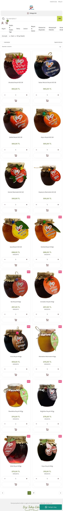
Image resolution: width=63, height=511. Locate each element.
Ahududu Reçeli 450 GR (16, 82)
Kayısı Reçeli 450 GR (47, 137)
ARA (60, 18)
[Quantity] (16, 95)
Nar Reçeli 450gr (16, 302)
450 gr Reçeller (21, 36)
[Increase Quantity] (27, 95)
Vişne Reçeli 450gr (47, 466)
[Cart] (6, 23)
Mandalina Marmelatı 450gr (47, 356)
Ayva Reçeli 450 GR (16, 247)
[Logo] (31, 7)
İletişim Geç (51, 507)
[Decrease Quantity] (5, 95)
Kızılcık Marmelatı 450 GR (16, 192)
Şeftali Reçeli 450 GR (15, 137)
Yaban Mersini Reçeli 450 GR (47, 82)
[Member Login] (2, 23)
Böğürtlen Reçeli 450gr (47, 411)
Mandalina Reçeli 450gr (16, 411)
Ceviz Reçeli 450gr (15, 356)
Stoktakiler (7, 42)
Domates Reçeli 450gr (47, 302)
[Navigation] (31, 13)
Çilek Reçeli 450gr (15, 466)
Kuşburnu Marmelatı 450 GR (47, 192)
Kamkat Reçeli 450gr (47, 247)
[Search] (31, 18)
